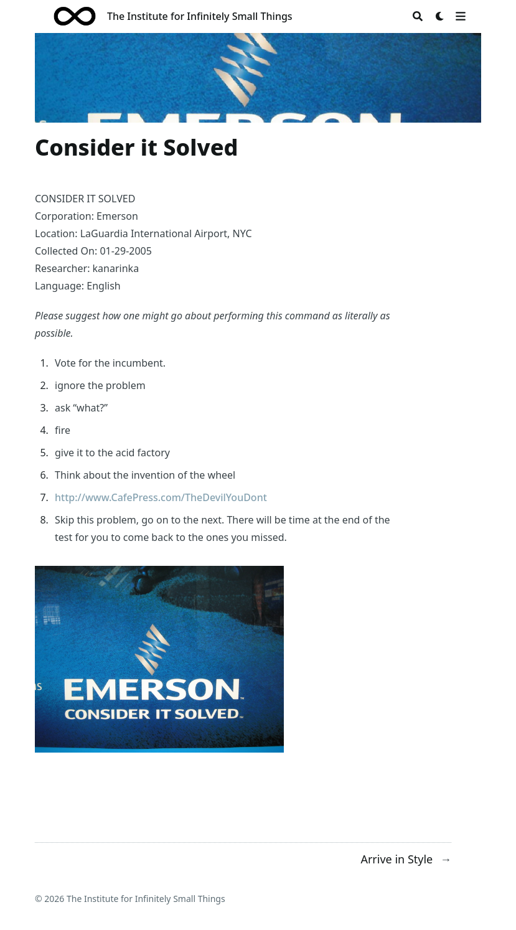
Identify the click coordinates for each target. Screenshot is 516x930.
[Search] (418, 16)
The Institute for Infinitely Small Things (200, 16)
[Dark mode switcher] (440, 16)
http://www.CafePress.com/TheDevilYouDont (161, 497)
